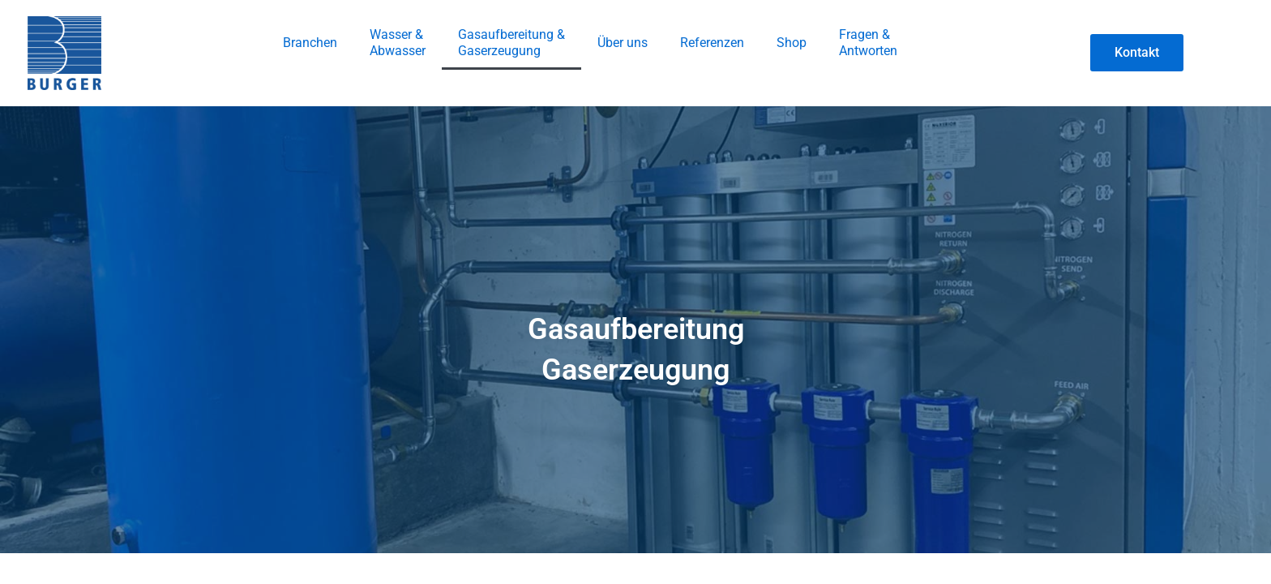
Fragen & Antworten (868, 42)
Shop (792, 42)
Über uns (622, 42)
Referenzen (712, 42)
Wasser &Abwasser (398, 42)
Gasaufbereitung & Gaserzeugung (511, 42)
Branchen (310, 42)
